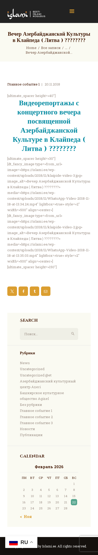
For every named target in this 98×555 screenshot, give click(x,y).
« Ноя (26, 516)
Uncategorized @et (35, 375)
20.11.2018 (52, 84)
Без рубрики (31, 404)
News (25, 363)
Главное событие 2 (36, 416)
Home (31, 47)
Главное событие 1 (23, 84)
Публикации (31, 434)
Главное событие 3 (36, 422)
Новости (27, 428)
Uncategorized (32, 369)
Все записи (51, 47)
